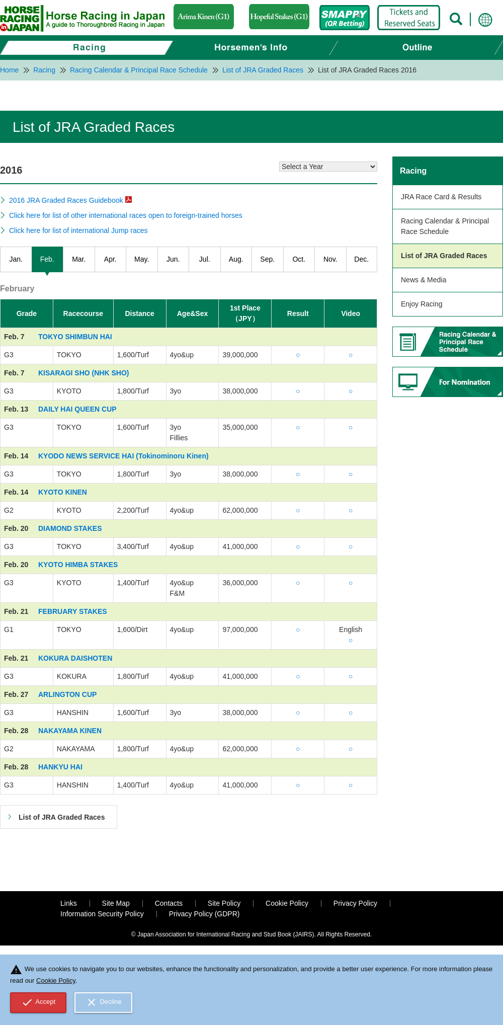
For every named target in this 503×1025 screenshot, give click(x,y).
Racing (413, 171)
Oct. (298, 259)
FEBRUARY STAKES (72, 611)
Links (68, 903)
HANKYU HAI (60, 767)
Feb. (47, 259)
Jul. (204, 259)
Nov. (330, 259)
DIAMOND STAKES (70, 528)
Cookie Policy (287, 903)
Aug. (236, 259)
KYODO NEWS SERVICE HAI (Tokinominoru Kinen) (123, 456)
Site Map (116, 903)
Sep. (267, 259)
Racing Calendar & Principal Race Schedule (445, 226)
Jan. (16, 259)
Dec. (361, 259)
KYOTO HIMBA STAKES (78, 565)
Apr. (110, 259)
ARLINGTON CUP (67, 694)
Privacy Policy (355, 903)
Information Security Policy (102, 914)
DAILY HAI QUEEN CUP (77, 409)
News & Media (423, 280)
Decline (104, 1002)
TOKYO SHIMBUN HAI (75, 337)
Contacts (169, 903)
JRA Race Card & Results (441, 197)
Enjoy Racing (422, 304)
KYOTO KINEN (62, 492)
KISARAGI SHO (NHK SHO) (83, 373)
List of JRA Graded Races (444, 256)
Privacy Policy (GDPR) (204, 914)
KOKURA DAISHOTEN (75, 658)
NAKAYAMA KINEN (70, 731)
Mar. (79, 259)
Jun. (173, 259)
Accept (38, 1002)
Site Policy (224, 903)
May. (141, 259)
